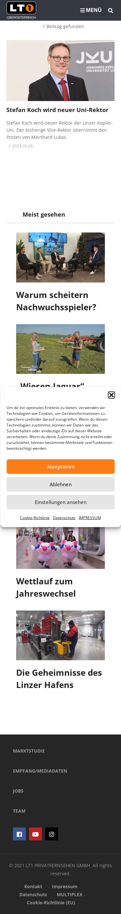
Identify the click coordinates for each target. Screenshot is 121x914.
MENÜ (91, 10)
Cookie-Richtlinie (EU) (51, 902)
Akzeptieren (61, 466)
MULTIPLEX (69, 894)
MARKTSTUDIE (29, 751)
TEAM (19, 811)
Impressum (64, 886)
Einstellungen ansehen (60, 502)
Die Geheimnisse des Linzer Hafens (59, 679)
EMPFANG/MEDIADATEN (40, 771)
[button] (111, 395)
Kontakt (33, 886)
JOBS (18, 791)
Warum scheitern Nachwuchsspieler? (56, 301)
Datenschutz (64, 517)
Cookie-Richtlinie (35, 517)
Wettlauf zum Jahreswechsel (46, 587)
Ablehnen (61, 484)
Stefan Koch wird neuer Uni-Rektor (57, 110)
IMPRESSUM (90, 517)
